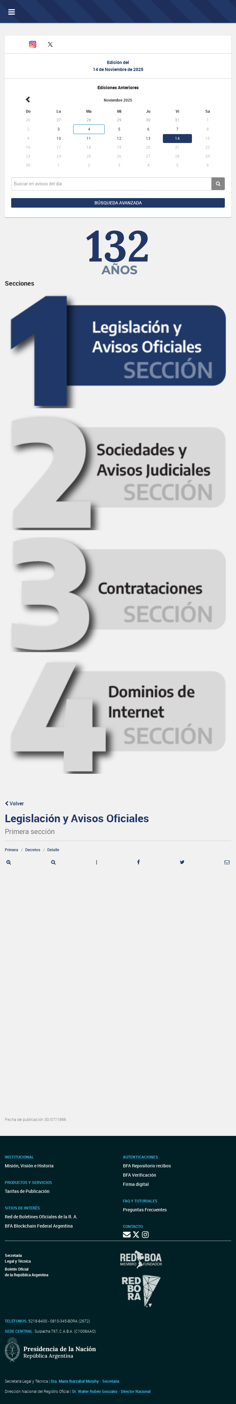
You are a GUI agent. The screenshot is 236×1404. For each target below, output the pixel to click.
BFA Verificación (139, 1175)
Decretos (32, 849)
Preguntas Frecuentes (145, 1210)
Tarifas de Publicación (27, 1191)
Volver (14, 803)
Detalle (53, 849)
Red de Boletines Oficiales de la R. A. (41, 1217)
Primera (11, 849)
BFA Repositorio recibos (147, 1166)
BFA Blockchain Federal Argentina (39, 1226)
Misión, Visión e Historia (29, 1166)
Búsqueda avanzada (118, 203)
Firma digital (136, 1184)
